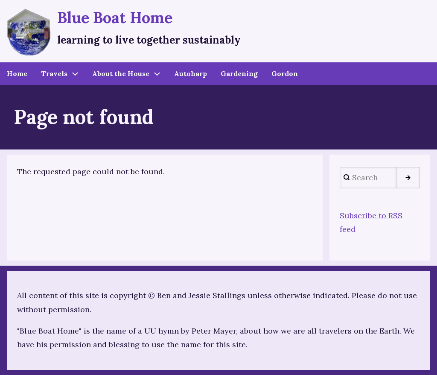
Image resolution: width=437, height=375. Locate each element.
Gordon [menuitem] (284, 73)
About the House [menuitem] (120, 73)
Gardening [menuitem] (239, 73)
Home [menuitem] (17, 73)
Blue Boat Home (114, 17)
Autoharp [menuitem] (190, 73)
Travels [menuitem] (54, 73)
